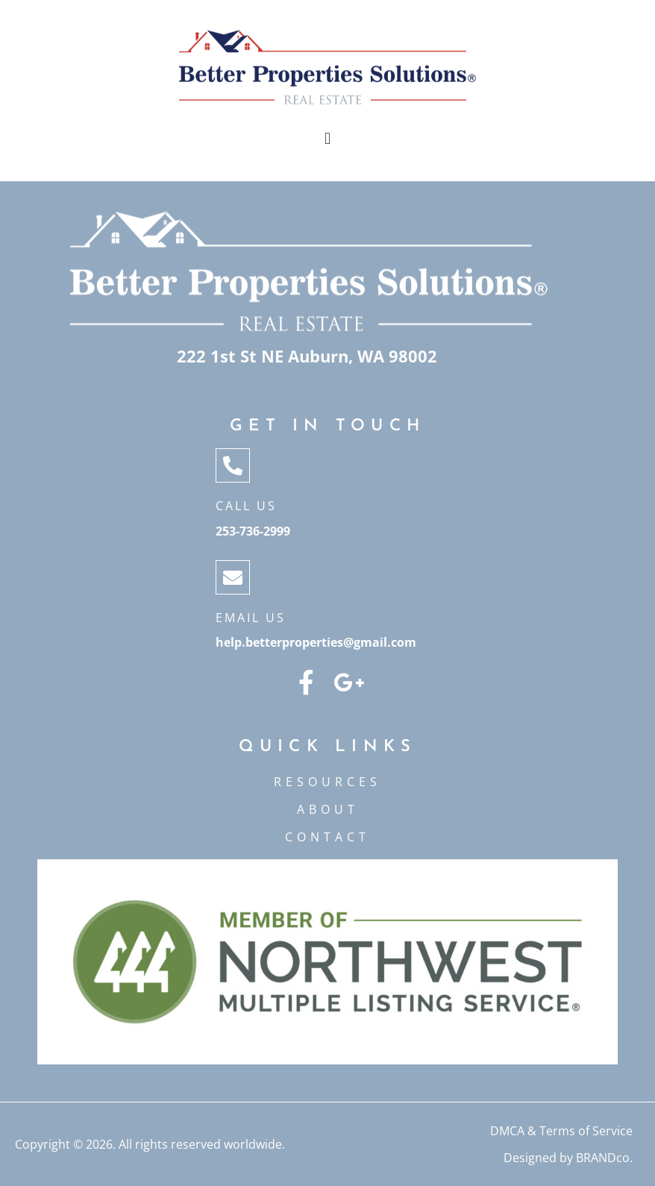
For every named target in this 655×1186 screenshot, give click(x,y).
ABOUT (328, 809)
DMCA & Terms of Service (561, 1131)
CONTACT (327, 836)
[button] (327, 139)
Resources (327, 781)
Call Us (246, 506)
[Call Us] (233, 465)
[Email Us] (233, 577)
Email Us (251, 617)
